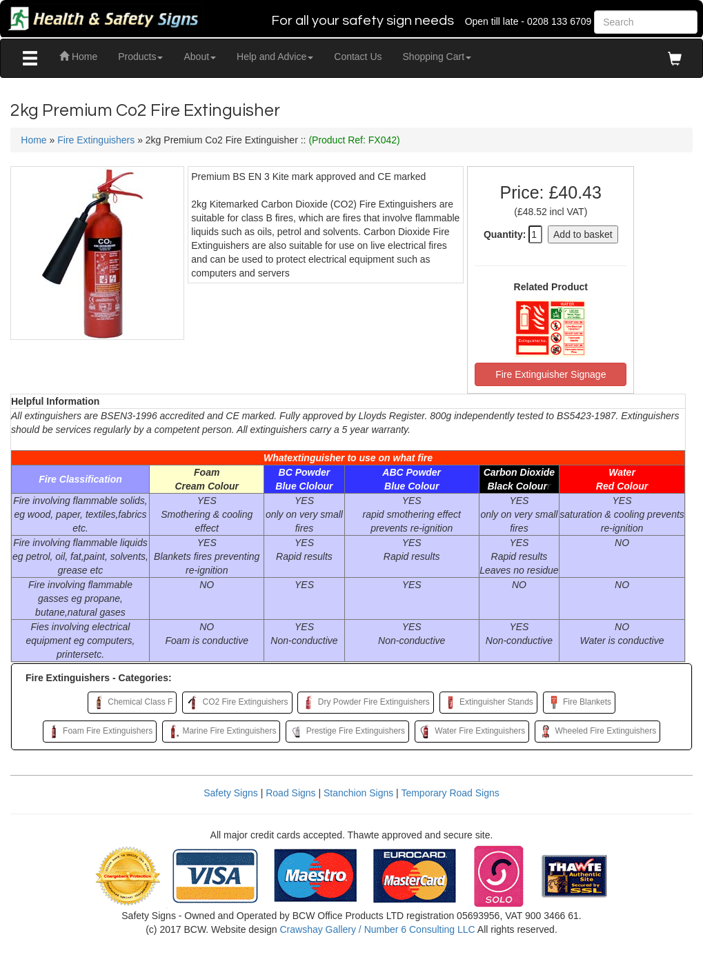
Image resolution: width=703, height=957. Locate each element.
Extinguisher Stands (488, 702)
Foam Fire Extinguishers (99, 731)
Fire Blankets (579, 702)
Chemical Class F (132, 702)
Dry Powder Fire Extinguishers (365, 702)
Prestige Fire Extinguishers (347, 731)
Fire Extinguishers (96, 139)
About (200, 56)
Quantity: (505, 234)
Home (78, 56)
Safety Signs (231, 792)
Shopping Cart (437, 56)
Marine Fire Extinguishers (221, 731)
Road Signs (290, 792)
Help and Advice (275, 56)
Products (140, 56)
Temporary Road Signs (450, 792)
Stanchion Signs (358, 792)
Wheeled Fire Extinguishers (597, 731)
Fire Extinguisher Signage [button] (550, 374)
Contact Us (358, 56)
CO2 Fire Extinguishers (237, 702)
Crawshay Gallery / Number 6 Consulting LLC (377, 929)
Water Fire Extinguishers (472, 731)
